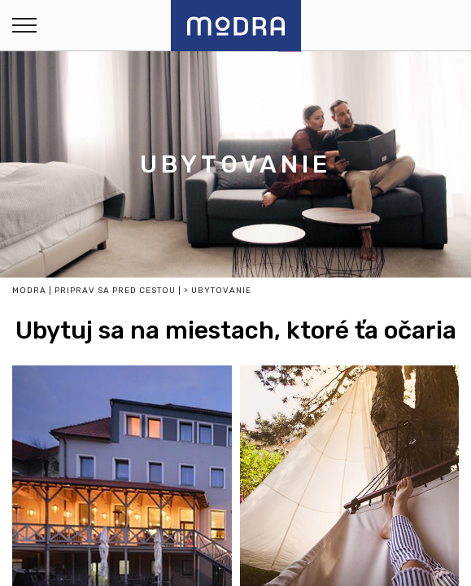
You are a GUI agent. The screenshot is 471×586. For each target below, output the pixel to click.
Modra (29, 290)
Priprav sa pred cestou (115, 290)
